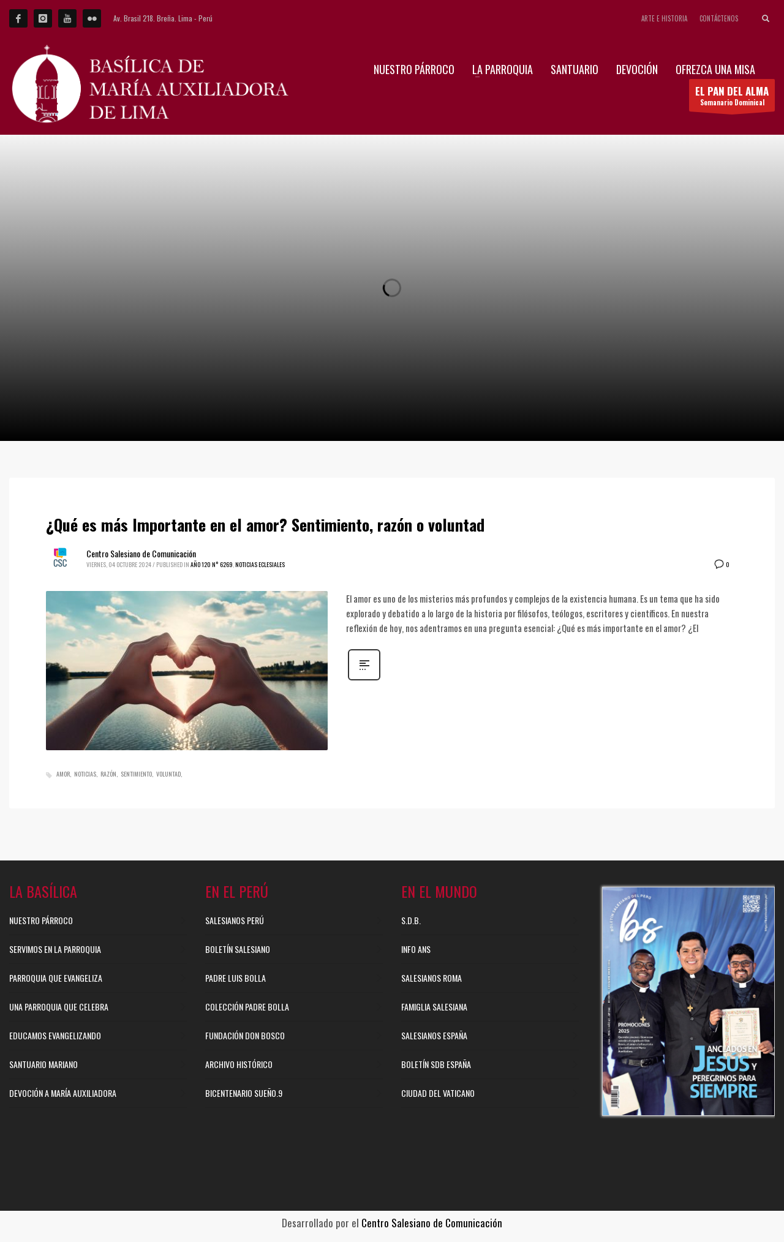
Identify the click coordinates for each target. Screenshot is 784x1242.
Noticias (85, 773)
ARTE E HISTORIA (664, 18)
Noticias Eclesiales (260, 564)
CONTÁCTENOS (718, 18)
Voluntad (168, 773)
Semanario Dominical (732, 97)
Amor (63, 773)
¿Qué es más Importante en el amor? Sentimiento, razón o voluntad (265, 524)
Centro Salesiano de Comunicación (141, 553)
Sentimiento (136, 773)
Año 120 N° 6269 (211, 564)
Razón (108, 773)
